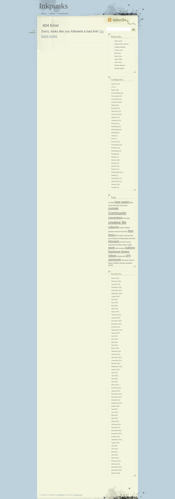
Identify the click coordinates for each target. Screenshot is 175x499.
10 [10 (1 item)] (109, 202)
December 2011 (116, 430)
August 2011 (115, 443)
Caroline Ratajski (119, 47)
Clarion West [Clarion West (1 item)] (123, 205)
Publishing (114, 151)
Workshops (115, 181)
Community (115, 96)
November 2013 (116, 360)
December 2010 (116, 467)
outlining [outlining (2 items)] (130, 247)
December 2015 (116, 287)
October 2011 (115, 436)
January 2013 (115, 391)
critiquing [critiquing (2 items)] (113, 227)
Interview (114, 123)
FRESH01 (61, 495)
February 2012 (116, 424)
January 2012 (115, 427)
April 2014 (114, 345)
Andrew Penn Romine (121, 44)
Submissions (115, 178)
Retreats (114, 163)
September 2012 (116, 403)
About (52, 13)
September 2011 (116, 440)
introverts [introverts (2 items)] (113, 241)
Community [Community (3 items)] (117, 213)
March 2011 (115, 458)
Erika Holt (117, 53)
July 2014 (114, 336)
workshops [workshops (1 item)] (129, 263)
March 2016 (115, 278)
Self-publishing (116, 172)
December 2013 (116, 357)
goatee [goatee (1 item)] (121, 235)
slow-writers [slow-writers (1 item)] (125, 260)
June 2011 (114, 449)
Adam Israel (118, 41)
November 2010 (116, 470)
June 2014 (114, 339)
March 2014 (115, 348)
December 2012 (116, 394)
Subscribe (122, 21)
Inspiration (114, 120)
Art (112, 87)
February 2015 (116, 315)
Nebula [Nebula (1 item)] (125, 244)
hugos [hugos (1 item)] (110, 238)
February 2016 (116, 281)
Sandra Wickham (119, 65)
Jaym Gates (118, 59)
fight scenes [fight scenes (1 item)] (124, 231)
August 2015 (115, 296)
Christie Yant (118, 50)
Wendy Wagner (119, 68)
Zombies (114, 187)
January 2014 (115, 354)
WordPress (78, 495)
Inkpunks (53, 5)
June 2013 (114, 376)
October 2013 (115, 363)
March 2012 (115, 421)
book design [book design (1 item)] (116, 205)
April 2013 (114, 382)
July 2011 (114, 446)
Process (114, 142)
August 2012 (115, 406)
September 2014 (116, 330)
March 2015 (115, 312)
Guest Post (114, 114)
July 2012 (114, 409)
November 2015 (116, 290)
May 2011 (114, 452)
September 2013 (116, 366)
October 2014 (115, 327)
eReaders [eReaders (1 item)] (127, 227)
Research (114, 160)
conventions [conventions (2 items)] (115, 217)
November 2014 (116, 324)
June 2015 (114, 302)
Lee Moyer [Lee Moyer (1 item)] (123, 241)
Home (43, 13)
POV (112, 139)
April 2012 (114, 418)
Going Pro (114, 111)
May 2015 (114, 306)
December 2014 (116, 321)
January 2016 (115, 284)
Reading (114, 154)
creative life (115, 102)
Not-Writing (115, 129)
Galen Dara (118, 56)
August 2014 (115, 333)
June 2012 (114, 412)
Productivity (115, 145)
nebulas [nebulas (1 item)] (129, 244)
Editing (113, 105)
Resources (63, 13)
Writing (113, 184)
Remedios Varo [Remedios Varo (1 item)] (121, 256)
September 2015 (116, 293)
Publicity (114, 148)
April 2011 (114, 455)
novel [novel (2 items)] (111, 247)
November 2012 (116, 397)
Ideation (114, 117)
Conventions (115, 99)
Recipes (114, 157)
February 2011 (116, 461)
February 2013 (116, 388)
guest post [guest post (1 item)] (127, 235)
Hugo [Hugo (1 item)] (131, 235)
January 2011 (115, 464)
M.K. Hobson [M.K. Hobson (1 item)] (118, 244)
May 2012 (114, 415)
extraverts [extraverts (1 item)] (111, 231)
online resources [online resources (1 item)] (120, 248)
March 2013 (115, 385)
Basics (113, 90)
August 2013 (115, 369)
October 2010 (115, 473)
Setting (113, 175)
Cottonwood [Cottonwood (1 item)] (126, 218)
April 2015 (114, 309)
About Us (114, 84)
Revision (114, 166)
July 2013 (114, 373)
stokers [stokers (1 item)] (110, 263)
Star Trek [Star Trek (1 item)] (131, 260)
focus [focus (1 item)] (117, 235)
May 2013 (114, 379)
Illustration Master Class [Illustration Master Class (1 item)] (125, 238)
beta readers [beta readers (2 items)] (122, 201)
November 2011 (116, 433)
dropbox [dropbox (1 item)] (121, 227)
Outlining (114, 133)
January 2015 (115, 318)
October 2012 (115, 400)
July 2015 (114, 299)
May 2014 (114, 342)
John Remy (118, 62)
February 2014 (116, 351)
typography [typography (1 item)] (122, 263)
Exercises (114, 108)
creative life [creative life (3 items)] (117, 222)
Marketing (114, 126)
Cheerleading (115, 93)
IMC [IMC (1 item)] (134, 238)
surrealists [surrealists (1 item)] (116, 263)
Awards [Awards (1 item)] (112, 202)
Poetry (113, 136)
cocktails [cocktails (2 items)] (113, 208)
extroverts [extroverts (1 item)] (117, 231)
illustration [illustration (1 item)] (115, 238)
